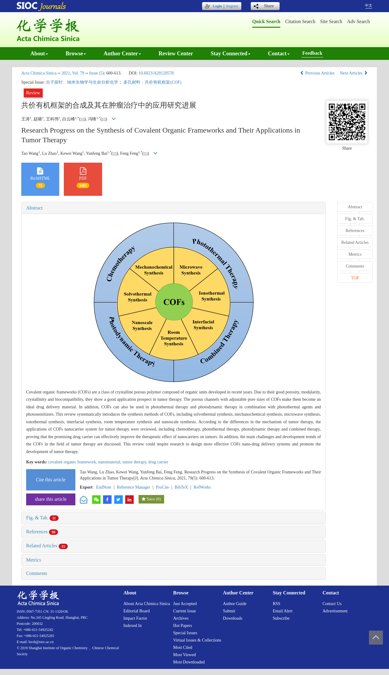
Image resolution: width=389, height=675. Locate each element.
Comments (36, 573)
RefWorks (202, 487)
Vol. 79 (78, 73)
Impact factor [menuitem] (135, 618)
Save (150, 499)
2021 (65, 73)
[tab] (173, 208)
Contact (279, 53)
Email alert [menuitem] (282, 611)
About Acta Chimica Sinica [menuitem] (146, 603)
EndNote (103, 487)
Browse (76, 53)
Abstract (34, 207)
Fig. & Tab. (42, 517)
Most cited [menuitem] (182, 647)
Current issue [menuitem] (184, 611)
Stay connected (230, 53)
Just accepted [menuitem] (185, 603)
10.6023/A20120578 (156, 73)
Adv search (358, 21)
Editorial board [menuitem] (136, 611)
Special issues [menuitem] (185, 633)
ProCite (162, 487)
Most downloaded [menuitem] (189, 662)
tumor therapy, (135, 462)
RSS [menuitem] (276, 603)
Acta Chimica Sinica (39, 73)
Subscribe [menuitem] (281, 618)
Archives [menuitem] (181, 618)
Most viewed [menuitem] (184, 654)
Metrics (33, 559)
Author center (122, 53)
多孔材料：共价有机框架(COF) (152, 82)
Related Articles (47, 545)
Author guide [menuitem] (234, 603)
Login (217, 6)
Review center (176, 53)
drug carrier (158, 462)
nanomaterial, (110, 462)
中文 (368, 5)
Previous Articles (318, 73)
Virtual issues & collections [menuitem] (197, 640)
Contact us (332, 603)
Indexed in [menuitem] (132, 625)
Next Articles (354, 73)
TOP (355, 278)
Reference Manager (133, 487)
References (42, 531)
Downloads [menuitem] (233, 618)
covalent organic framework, (73, 462)
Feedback (312, 53)
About (39, 53)
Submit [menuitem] (229, 611)
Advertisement (334, 611)
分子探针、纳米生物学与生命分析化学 (82, 82)
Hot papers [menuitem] (182, 625)
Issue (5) (96, 73)
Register (232, 6)
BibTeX (181, 487)
